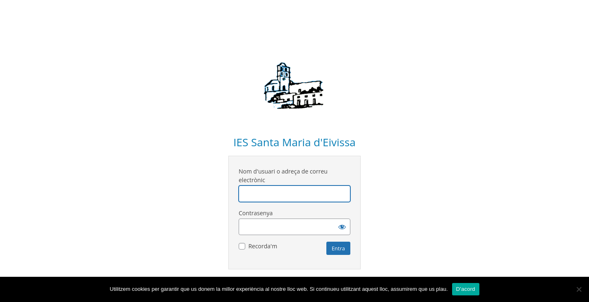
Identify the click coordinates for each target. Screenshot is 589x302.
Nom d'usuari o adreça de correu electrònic (283, 175)
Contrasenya (256, 213)
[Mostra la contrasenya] (342, 227)
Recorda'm (262, 246)
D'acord (465, 289)
